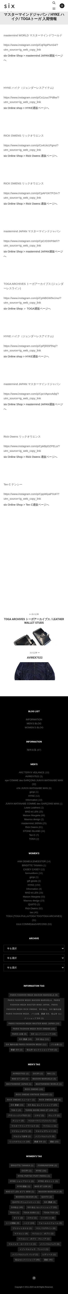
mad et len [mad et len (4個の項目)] (43, 1186)
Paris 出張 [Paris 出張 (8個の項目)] (19, 1034)
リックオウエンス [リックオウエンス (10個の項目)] (19, 1142)
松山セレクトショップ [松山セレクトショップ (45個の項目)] (27, 1260)
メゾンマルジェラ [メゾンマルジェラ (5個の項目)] (45, 1136)
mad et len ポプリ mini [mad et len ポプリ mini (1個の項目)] (20, 1192)
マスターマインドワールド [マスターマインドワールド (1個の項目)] (25, 1126)
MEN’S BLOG (34, 723)
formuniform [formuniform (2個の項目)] (47, 1166)
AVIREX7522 (32, 776)
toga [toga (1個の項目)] (14, 1213)
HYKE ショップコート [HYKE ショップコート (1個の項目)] (22, 1181)
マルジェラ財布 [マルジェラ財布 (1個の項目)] (22, 1136)
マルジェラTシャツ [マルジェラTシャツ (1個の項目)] (46, 1131)
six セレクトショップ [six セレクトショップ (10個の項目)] (43, 1034)
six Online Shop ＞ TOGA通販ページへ (27, 308)
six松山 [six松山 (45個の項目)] (17, 1207)
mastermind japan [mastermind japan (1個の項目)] (19, 1084)
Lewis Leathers (32, 807)
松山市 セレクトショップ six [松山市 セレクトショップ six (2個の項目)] (42, 1050)
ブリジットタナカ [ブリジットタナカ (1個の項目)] (22, 1228)
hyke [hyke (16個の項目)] (41, 1171)
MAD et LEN (31, 811)
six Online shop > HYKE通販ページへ (26, 107)
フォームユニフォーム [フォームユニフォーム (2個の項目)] (50, 1223)
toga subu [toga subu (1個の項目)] (31, 1213)
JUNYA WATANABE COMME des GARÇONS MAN (32, 803)
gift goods (32, 881)
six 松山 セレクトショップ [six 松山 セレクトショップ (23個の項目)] (42, 1105)
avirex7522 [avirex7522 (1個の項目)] (21, 1074)
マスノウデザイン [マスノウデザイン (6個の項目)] (45, 1228)
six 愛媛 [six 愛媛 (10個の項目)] (25, 1039)
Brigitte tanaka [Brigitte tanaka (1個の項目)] (22, 1166)
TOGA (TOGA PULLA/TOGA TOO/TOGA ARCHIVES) (34, 916)
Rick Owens (31, 827)
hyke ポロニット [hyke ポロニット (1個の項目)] (48, 1181)
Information (32, 800)
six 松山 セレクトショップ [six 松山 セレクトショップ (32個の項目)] (42, 1207)
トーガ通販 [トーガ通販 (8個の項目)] (12, 1223)
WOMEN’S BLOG (34, 727)
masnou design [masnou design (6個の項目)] (26, 1197)
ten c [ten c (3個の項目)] (16, 1110)
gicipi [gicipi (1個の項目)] (38, 1074)
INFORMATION (34, 719)
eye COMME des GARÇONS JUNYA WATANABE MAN (34, 780)
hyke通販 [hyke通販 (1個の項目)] (23, 1186)
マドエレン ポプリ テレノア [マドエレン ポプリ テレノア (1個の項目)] (34, 1239)
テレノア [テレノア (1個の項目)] (54, 1115)
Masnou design (32, 819)
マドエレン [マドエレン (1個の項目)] (50, 1126)
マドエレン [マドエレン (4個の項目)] (21, 1234)
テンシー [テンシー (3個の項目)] (18, 1121)
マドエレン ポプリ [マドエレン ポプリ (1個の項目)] (42, 1234)
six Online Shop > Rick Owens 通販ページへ (30, 155)
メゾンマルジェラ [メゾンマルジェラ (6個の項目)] (49, 1244)
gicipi (32, 792)
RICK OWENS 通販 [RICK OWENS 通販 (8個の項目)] (50, 1100)
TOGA (32, 839)
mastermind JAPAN (31, 823)
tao (31, 912)
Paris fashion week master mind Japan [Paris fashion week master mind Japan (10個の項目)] (34, 1024)
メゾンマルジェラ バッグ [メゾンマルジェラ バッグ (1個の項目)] (25, 1255)
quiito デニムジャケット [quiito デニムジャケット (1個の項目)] (26, 1202)
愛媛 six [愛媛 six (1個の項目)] (40, 1142)
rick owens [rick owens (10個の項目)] (34, 1089)
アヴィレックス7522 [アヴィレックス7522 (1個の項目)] (19, 1115)
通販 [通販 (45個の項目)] (48, 1260)
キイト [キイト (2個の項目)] (18, 1218)
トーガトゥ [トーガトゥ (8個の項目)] (47, 1218)
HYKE (31, 796)
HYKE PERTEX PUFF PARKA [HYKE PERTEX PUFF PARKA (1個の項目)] (34, 1176)
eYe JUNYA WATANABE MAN (32, 788)
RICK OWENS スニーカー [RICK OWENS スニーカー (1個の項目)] (21, 1100)
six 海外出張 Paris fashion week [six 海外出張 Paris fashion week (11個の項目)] (26, 1045)
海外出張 (31, 749)
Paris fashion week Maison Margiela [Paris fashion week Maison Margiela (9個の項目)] (34, 995)
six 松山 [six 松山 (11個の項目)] (42, 1039)
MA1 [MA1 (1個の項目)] (51, 1074)
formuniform (31, 873)
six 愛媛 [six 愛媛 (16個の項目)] (17, 1105)
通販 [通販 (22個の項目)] (54, 1142)
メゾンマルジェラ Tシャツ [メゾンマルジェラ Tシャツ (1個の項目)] (34, 1249)
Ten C (32, 835)
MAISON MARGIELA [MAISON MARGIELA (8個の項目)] (50, 1192)
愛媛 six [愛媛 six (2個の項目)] (16, 1050)
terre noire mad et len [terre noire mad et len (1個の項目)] (41, 1110)
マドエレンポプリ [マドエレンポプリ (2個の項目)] (21, 1131)
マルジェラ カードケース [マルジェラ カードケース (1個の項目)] (22, 1244)
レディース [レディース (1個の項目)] (49, 1255)
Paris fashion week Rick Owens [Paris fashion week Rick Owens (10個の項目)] (34, 1029)
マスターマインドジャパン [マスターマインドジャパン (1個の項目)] (41, 1121)
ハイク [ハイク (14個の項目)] (29, 1223)
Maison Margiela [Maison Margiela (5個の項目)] (44, 1079)
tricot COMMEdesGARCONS (31, 924)
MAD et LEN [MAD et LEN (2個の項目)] (20, 1079)
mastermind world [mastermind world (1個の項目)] (49, 1084)
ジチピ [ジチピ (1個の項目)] (39, 1115)
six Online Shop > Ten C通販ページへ (26, 504)
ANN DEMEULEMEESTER (31, 861)
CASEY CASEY (31, 869)
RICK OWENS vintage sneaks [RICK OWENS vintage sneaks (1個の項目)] (34, 1095)
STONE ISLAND (31, 831)
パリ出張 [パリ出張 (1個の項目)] (56, 1045)
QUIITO (32, 904)
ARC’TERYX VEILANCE (31, 772)
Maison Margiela (31, 815)
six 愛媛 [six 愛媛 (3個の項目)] (50, 1202)
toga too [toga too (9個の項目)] (51, 1213)
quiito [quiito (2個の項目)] (46, 1197)
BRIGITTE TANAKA (32, 865)
